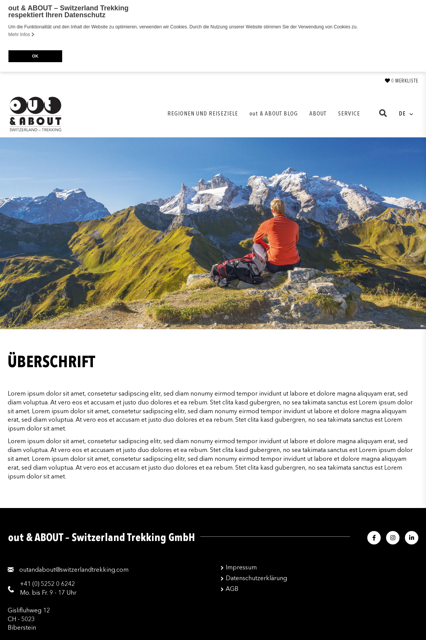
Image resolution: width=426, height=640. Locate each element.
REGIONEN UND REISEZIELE (202, 113)
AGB (232, 589)
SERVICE (349, 113)
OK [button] (35, 56)
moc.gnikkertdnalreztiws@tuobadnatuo (74, 570)
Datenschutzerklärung (256, 578)
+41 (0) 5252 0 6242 (47, 584)
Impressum (241, 567)
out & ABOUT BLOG (273, 113)
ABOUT (318, 113)
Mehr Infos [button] (21, 34)
